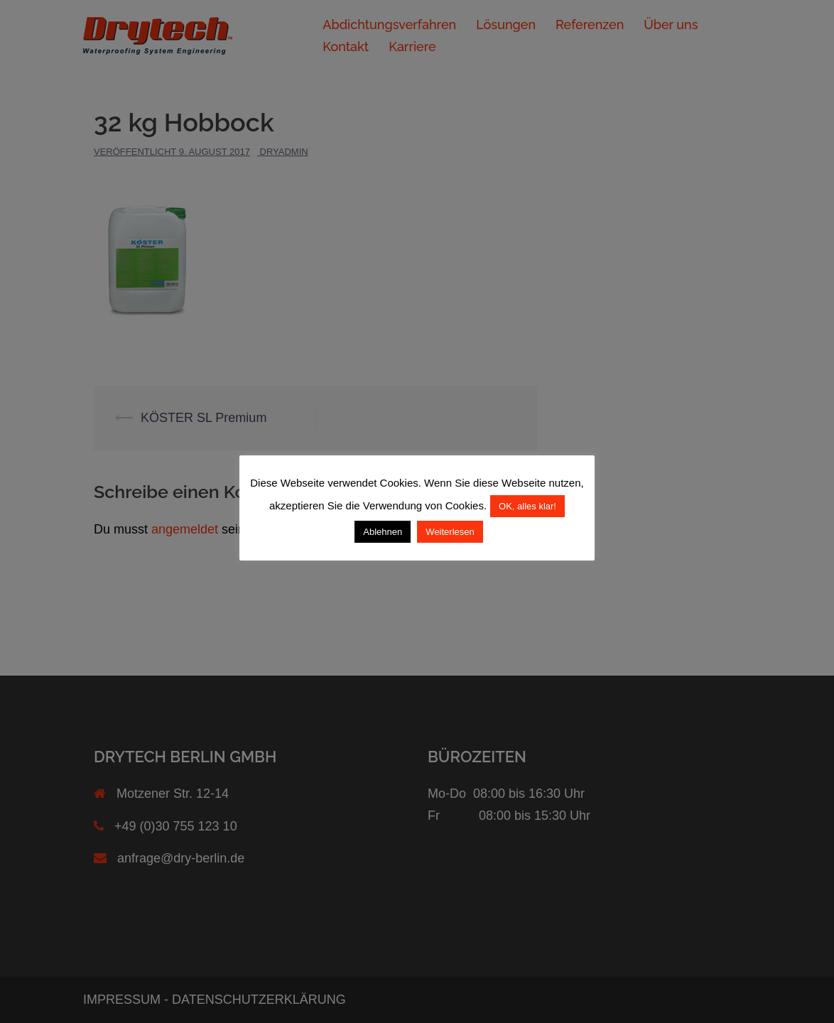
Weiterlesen (450, 531)
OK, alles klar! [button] (527, 506)
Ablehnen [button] (382, 531)
